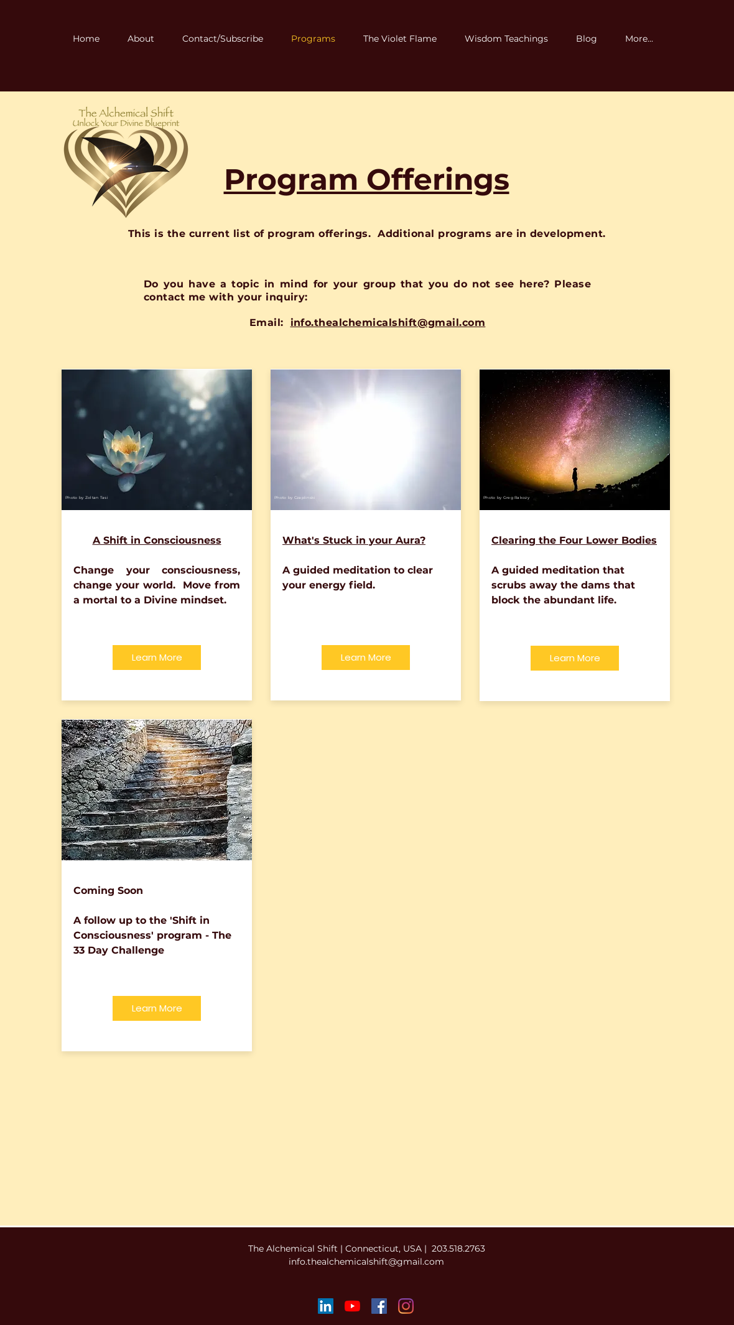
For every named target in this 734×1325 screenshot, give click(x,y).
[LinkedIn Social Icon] (325, 1306)
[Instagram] (406, 1306)
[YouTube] (352, 1306)
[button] (404, 38)
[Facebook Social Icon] (379, 1306)
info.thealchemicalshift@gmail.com (366, 1261)
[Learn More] (157, 657)
